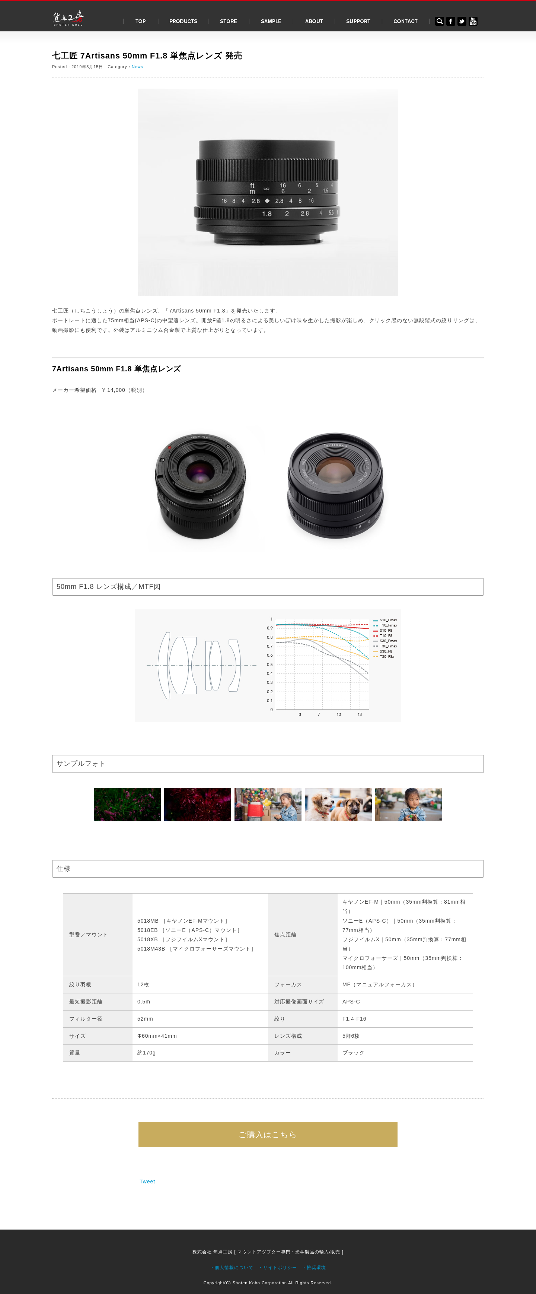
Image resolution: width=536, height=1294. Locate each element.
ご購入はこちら (268, 1134)
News (137, 66)
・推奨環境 (314, 1267)
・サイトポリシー (277, 1267)
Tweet (147, 1181)
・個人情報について (231, 1267)
